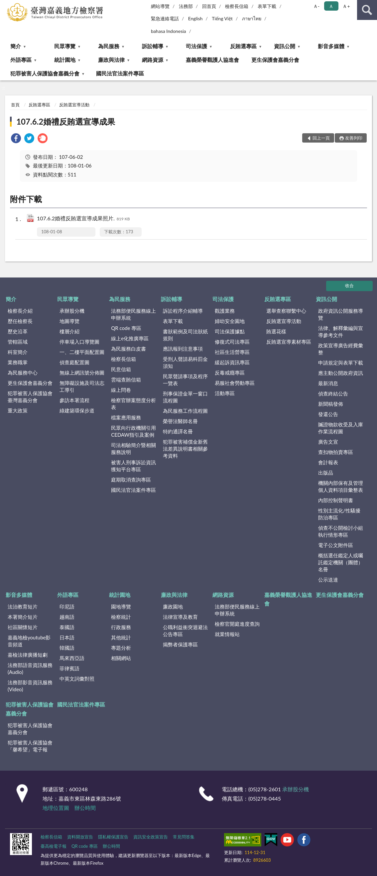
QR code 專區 (126, 328)
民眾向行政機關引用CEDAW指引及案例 (133, 431)
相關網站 (121, 658)
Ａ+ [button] (346, 6)
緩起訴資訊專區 (232, 362)
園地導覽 (121, 606)
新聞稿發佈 (330, 404)
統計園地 (64, 59)
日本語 (67, 637)
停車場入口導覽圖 (79, 342)
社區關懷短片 (23, 627)
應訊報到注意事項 (183, 349)
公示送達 (328, 580)
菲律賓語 (69, 668)
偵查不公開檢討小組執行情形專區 (340, 531)
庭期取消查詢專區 (131, 480)
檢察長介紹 (20, 311)
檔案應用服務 (126, 417)
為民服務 (108, 46)
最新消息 (328, 383)
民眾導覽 (64, 46)
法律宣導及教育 (180, 617)
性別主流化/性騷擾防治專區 (339, 513)
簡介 (15, 46)
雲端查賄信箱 (126, 380)
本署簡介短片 (23, 617)
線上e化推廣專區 (130, 338)
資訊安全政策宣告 (150, 836)
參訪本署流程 (74, 400)
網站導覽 (160, 6)
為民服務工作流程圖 (185, 411)
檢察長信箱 (236, 6)
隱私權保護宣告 (113, 836)
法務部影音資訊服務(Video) (30, 685)
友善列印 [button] (353, 138)
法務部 (186, 6)
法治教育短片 (23, 606)
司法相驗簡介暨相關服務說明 (133, 448)
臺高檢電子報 (53, 846)
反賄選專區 (243, 46)
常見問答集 (183, 836)
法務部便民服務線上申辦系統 (133, 314)
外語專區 (21, 59)
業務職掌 (18, 362)
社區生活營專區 (232, 352)
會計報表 (328, 462)
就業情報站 (227, 634)
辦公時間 (85, 808)
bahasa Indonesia (168, 31)
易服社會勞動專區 (235, 383)
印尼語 (67, 606)
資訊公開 (284, 46)
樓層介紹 (69, 331)
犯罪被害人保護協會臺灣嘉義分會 (30, 396)
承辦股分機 (72, 311)
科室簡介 (18, 352)
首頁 (15, 104)
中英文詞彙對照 (77, 679)
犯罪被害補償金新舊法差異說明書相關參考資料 (185, 449)
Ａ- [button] (316, 6)
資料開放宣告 (80, 836)
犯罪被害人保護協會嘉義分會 (44, 73)
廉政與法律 (111, 59)
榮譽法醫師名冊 (180, 421)
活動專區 (225, 393)
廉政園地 (173, 606)
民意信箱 (121, 369)
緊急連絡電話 (165, 18)
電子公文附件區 (335, 545)
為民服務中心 (23, 373)
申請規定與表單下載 (340, 363)
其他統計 (121, 637)
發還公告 (328, 414)
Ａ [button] (331, 6)
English (195, 18)
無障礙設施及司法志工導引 (82, 386)
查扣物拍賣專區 (335, 452)
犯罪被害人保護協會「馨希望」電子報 (30, 745)
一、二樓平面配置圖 (82, 352)
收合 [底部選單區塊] (349, 285)
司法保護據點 (230, 331)
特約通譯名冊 (178, 431)
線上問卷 (121, 390)
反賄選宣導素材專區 (288, 342)
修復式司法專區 (232, 342)
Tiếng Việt (222, 18)
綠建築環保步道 (77, 410)
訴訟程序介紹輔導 (183, 311)
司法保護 (196, 46)
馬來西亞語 (72, 658)
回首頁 (209, 6)
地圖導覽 (69, 321)
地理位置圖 (56, 808)
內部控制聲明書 (335, 500)
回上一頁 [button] (321, 138)
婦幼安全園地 (230, 321)
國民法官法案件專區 (120, 73)
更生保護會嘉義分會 (275, 59)
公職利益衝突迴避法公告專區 (185, 630)
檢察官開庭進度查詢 (237, 624)
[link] (16, 139)
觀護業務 (225, 311)
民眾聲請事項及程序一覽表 (185, 379)
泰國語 (67, 627)
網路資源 (152, 59)
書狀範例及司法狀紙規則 (185, 334)
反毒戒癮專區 (230, 373)
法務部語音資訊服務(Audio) (30, 668)
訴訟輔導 (152, 46)
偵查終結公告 (333, 393)
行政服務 (121, 627)
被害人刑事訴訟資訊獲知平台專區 (133, 465)
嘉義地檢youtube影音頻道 (29, 640)
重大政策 (18, 410)
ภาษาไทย (251, 18)
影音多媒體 (331, 46)
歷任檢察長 (20, 321)
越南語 (67, 617)
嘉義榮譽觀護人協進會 (212, 59)
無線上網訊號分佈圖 (82, 373)
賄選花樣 (276, 331)
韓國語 (67, 648)
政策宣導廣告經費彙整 (340, 348)
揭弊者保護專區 (180, 644)
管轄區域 (18, 342)
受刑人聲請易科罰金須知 (185, 362)
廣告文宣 (328, 442)
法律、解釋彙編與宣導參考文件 (340, 331)
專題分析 (121, 648)
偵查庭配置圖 (74, 362)
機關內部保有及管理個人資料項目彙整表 (340, 486)
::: (5, 5)
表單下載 (267, 6)
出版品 (325, 473)
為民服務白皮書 (128, 349)
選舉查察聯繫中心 (286, 311)
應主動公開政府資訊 (340, 373)
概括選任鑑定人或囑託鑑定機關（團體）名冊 (340, 562)
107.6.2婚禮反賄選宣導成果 (65, 121)
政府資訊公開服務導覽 (340, 314)
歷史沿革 (18, 331)
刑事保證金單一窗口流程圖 (185, 396)
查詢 (367, 10)
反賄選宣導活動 (74, 104)
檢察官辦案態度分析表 (133, 403)
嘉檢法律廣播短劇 (28, 655)
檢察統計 (121, 617)
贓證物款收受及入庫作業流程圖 (340, 427)
